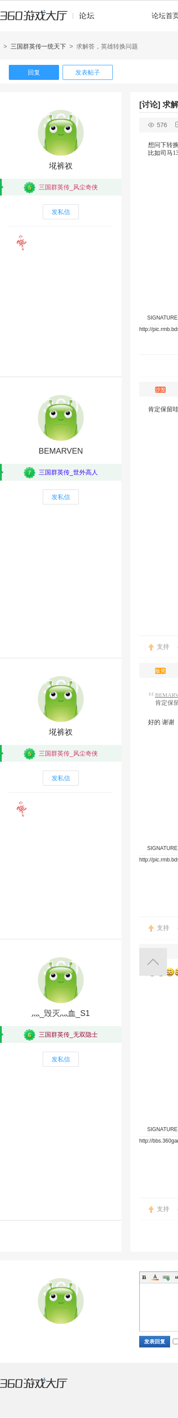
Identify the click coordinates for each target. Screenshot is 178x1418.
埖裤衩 (61, 166)
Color (155, 1277)
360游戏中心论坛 (51, 19)
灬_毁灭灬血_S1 (61, 1013)
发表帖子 (87, 72)
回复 (34, 72)
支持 (163, 646)
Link (166, 1277)
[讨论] (149, 104)
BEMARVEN (61, 451)
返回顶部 (153, 962)
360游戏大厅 (42, 1388)
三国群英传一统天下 (38, 46)
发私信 (61, 211)
